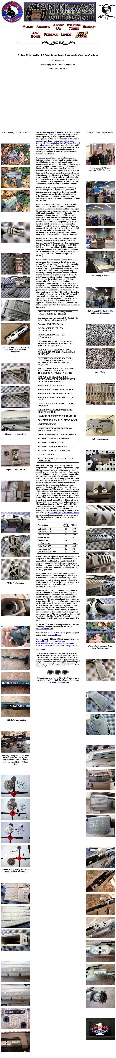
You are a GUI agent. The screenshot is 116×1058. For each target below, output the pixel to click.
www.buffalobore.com (45, 643)
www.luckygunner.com (69, 645)
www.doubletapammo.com (65, 643)
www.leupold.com (53, 635)
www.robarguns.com (44, 629)
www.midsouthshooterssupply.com (50, 641)
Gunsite (50, 209)
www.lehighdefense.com (45, 645)
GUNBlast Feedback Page (59, 682)
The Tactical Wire (106, 311)
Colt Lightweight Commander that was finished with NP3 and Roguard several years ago (58, 143)
